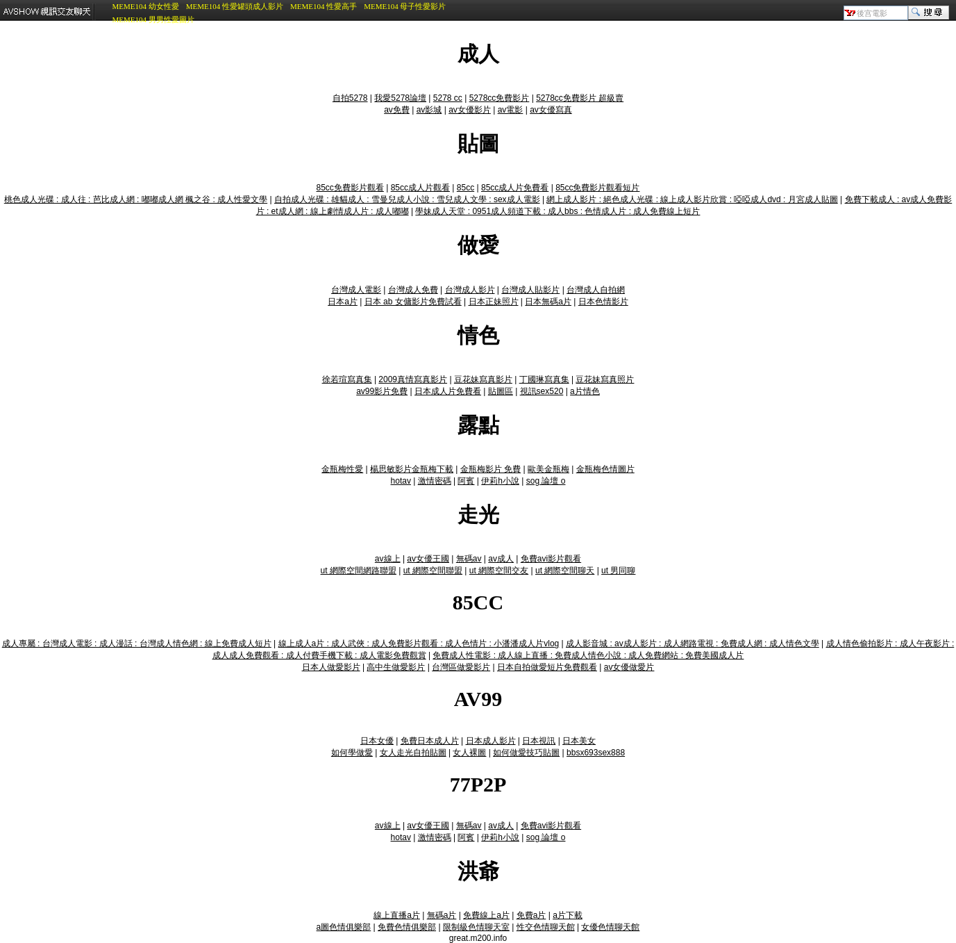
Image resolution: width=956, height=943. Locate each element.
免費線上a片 (486, 915)
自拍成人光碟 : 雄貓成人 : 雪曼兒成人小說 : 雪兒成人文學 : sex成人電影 (407, 199)
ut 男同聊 (618, 570)
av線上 (388, 559)
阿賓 (466, 481)
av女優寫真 (551, 110)
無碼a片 (442, 915)
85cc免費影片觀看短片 (597, 187)
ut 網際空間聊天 (564, 570)
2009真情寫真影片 (412, 379)
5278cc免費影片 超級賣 (579, 98)
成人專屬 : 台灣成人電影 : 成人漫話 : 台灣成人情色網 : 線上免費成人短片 (136, 643)
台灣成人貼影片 (530, 290)
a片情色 (585, 391)
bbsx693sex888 (596, 752)
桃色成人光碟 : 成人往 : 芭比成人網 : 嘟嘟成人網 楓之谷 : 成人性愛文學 (135, 199)
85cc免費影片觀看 (350, 187)
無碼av (469, 559)
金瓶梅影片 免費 (490, 469)
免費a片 (531, 915)
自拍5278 (350, 98)
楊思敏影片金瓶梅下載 (411, 469)
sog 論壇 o (546, 481)
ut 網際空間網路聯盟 (358, 570)
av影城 (429, 110)
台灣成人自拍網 (596, 290)
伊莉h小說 (500, 481)
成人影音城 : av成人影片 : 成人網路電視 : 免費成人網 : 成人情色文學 (692, 643)
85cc (465, 187)
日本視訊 (538, 741)
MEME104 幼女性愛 (145, 6)
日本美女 (579, 741)
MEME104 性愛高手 (323, 6)
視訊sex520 (542, 391)
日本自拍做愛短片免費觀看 (547, 667)
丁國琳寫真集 (544, 379)
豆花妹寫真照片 (605, 379)
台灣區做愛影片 (461, 667)
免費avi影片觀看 (551, 559)
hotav (401, 481)
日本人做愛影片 (331, 667)
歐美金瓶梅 (548, 469)
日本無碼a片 (548, 301)
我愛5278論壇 (400, 98)
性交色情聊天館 (546, 927)
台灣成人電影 (356, 290)
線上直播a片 (397, 915)
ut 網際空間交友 (498, 570)
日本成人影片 (491, 741)
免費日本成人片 (430, 741)
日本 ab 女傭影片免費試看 (413, 301)
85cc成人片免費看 (514, 187)
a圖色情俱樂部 (344, 927)
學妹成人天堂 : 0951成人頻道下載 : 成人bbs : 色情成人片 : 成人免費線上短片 (557, 211)
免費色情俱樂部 (407, 927)
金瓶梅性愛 (342, 469)
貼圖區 (500, 391)
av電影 (510, 110)
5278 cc (447, 98)
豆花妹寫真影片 (483, 379)
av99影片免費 (382, 391)
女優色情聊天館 (610, 927)
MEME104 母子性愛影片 (405, 6)
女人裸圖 (469, 752)
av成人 (501, 559)
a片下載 (567, 915)
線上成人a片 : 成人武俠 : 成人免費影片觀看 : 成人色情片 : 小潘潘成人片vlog (419, 643)
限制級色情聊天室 (476, 927)
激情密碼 (434, 481)
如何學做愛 (352, 752)
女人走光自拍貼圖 (413, 752)
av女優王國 (428, 559)
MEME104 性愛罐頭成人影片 (234, 6)
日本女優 (377, 741)
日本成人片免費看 (447, 391)
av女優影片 (469, 110)
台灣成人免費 (413, 290)
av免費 (397, 110)
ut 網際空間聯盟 (432, 570)
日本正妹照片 (494, 301)
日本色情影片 (603, 301)
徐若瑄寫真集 (347, 379)
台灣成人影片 (470, 290)
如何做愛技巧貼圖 (526, 752)
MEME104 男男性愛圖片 (153, 19)
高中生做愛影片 (396, 667)
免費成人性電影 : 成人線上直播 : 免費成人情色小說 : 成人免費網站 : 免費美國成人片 (588, 655)
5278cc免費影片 (499, 98)
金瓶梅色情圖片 (605, 469)
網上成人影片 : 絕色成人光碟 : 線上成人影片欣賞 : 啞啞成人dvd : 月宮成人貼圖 (691, 199)
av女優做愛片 (629, 667)
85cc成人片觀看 (420, 187)
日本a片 (343, 301)
